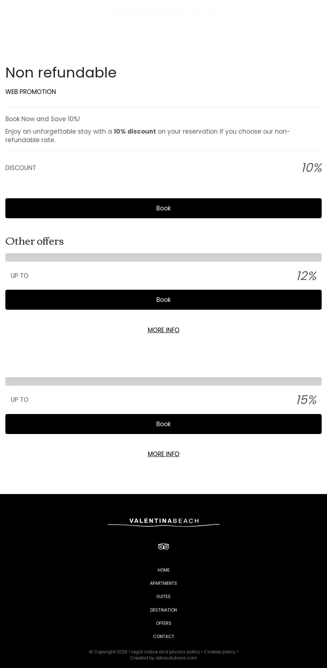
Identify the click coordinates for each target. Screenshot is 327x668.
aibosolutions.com (176, 658)
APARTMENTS (163, 583)
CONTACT (163, 636)
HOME (164, 570)
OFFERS (163, 623)
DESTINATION (163, 610)
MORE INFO (164, 330)
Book (163, 208)
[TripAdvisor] (163, 546)
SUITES (163, 596)
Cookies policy (220, 652)
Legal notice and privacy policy (165, 652)
